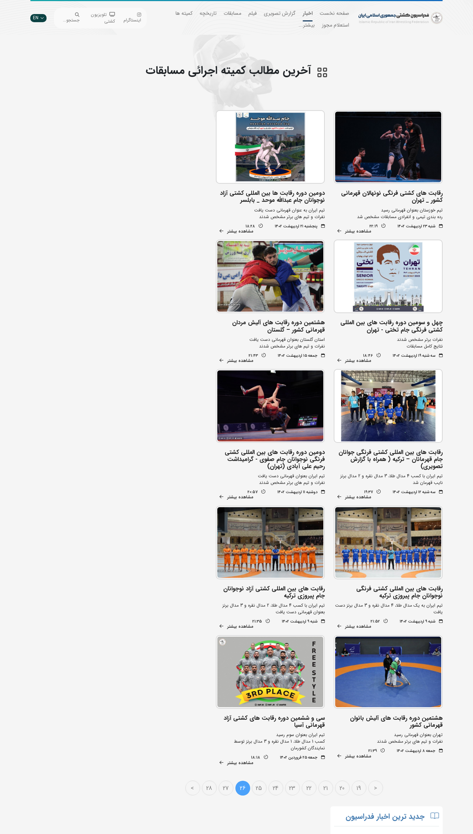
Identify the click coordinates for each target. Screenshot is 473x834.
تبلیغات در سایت (146, 745)
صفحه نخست (334, 13)
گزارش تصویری (280, 13)
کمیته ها (184, 13)
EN (38, 17)
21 (328, 625)
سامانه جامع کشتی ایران (140, 789)
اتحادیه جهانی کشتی (212, 745)
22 (311, 625)
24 (278, 625)
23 (295, 625)
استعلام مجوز (335, 25)
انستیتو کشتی (149, 767)
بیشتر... (307, 25)
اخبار (308, 13)
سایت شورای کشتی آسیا (210, 800)
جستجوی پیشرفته (146, 734)
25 (262, 625)
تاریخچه (208, 13)
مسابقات (232, 13)
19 (361, 625)
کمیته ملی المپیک (216, 789)
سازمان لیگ (151, 778)
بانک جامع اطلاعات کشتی (209, 734)
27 (228, 625)
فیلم (252, 13)
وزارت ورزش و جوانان (212, 756)
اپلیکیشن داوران (147, 756)
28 (212, 625)
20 (345, 625)
